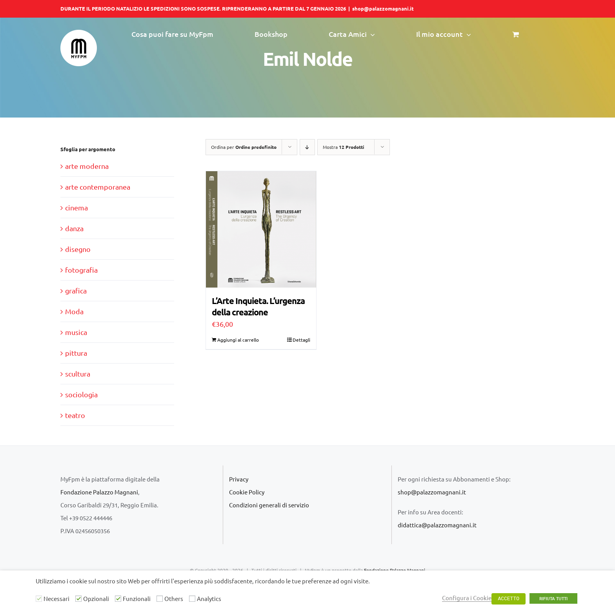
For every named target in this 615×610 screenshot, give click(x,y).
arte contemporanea (97, 187)
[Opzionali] (78, 599)
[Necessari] (39, 599)
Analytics (209, 598)
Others (173, 598)
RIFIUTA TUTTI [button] (553, 598)
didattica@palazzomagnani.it (437, 525)
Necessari (56, 598)
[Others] (159, 599)
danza (74, 228)
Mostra (343, 147)
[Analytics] (192, 599)
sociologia (81, 394)
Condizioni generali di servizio (269, 505)
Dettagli (301, 340)
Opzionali (96, 598)
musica (76, 332)
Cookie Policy (246, 492)
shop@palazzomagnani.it (383, 8)
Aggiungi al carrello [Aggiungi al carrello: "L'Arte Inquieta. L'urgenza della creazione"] (238, 340)
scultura (77, 373)
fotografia (81, 270)
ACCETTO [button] (508, 599)
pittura (76, 353)
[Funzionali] (118, 599)
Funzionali (137, 598)
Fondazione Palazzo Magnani (99, 492)
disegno (78, 249)
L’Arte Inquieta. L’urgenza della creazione (258, 306)
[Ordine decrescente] (307, 147)
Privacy (238, 479)
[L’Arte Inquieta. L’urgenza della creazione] (261, 229)
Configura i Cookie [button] (466, 597)
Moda (74, 311)
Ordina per (244, 147)
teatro (75, 415)
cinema (76, 207)
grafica (76, 290)
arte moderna (87, 166)
